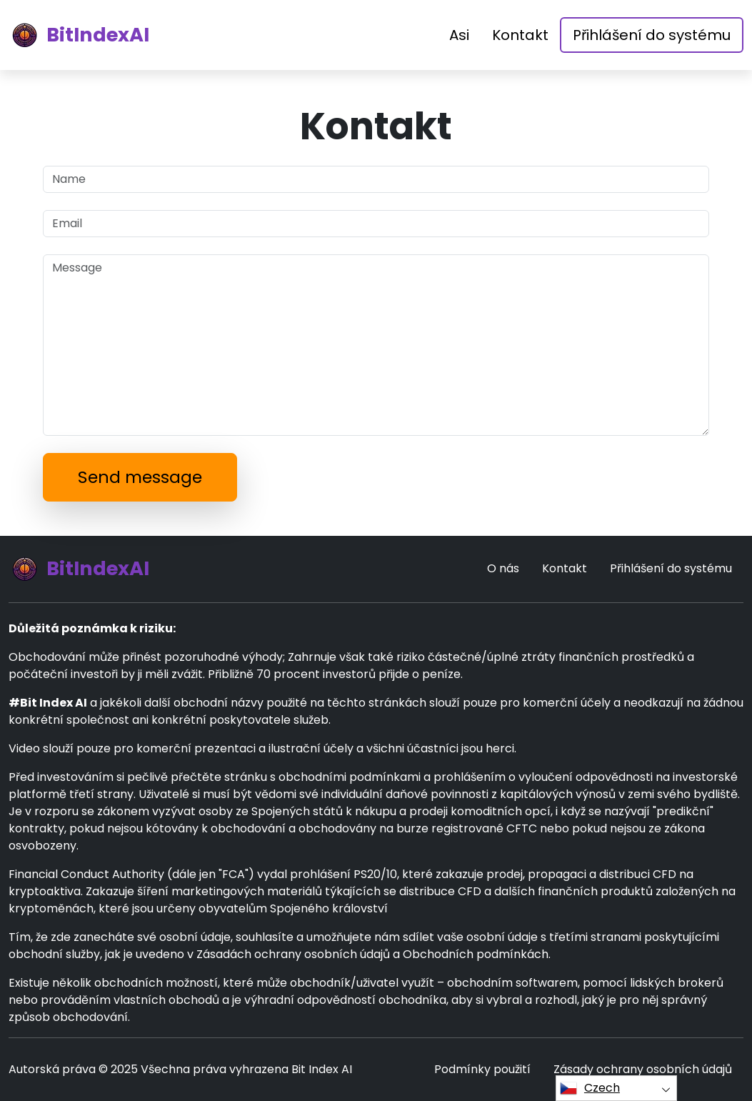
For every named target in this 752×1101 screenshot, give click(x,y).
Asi (459, 35)
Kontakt (520, 35)
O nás (503, 568)
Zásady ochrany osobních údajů (642, 1069)
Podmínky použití (482, 1069)
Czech (590, 1088)
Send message (140, 477)
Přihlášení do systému (652, 35)
